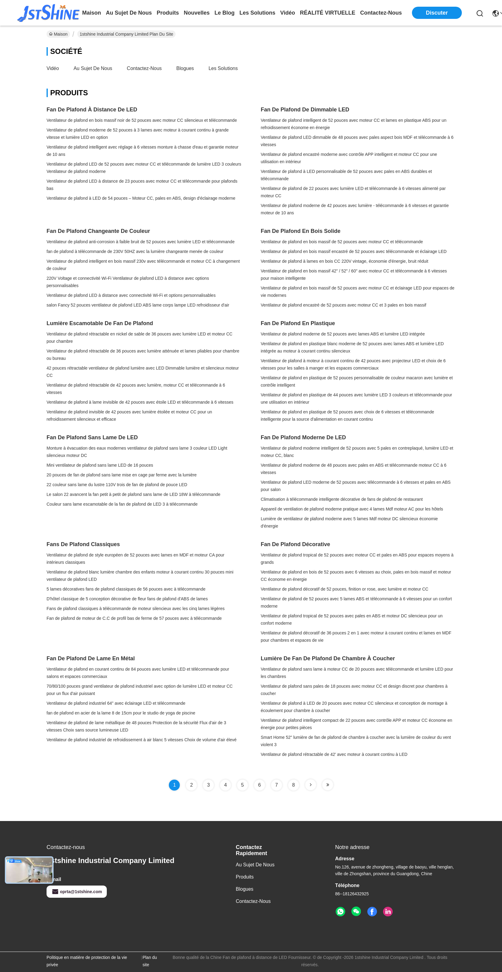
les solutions (257, 13)
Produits (245, 876)
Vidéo (53, 68)
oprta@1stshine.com (76, 891)
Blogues (185, 68)
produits (168, 13)
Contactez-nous (144, 68)
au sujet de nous (129, 13)
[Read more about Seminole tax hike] (310, 784)
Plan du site (149, 961)
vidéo (287, 13)
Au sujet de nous (93, 68)
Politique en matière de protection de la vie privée (87, 961)
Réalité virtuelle (327, 13)
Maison (91, 13)
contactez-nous (381, 13)
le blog (224, 13)
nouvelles (197, 13)
